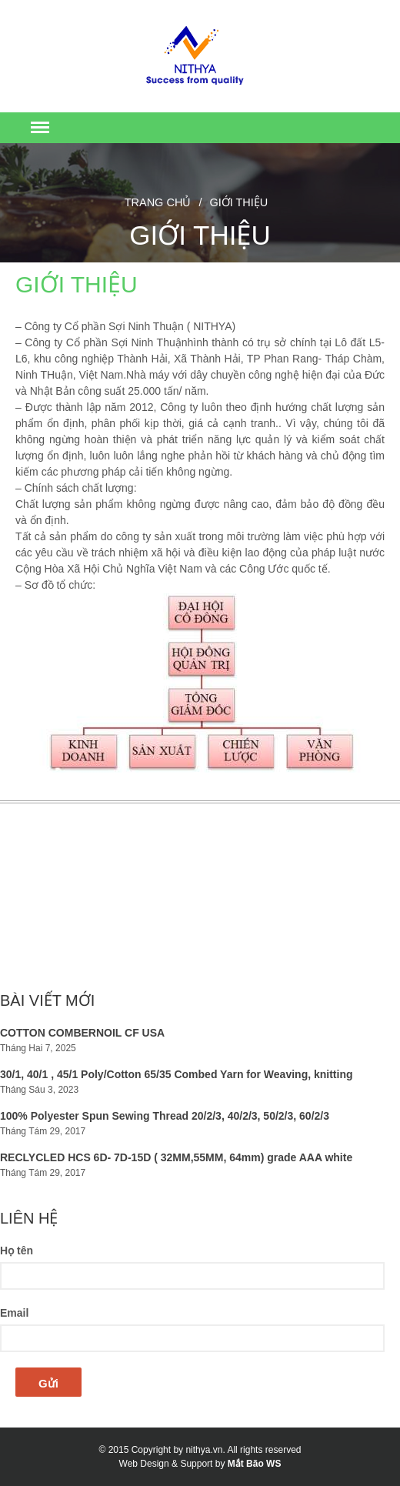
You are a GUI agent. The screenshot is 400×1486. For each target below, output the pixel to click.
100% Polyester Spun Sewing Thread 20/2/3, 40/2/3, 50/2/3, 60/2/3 (164, 1116)
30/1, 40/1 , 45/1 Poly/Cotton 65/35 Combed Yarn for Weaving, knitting (176, 1074)
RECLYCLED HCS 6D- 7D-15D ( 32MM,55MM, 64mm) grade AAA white (176, 1157)
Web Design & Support (166, 1463)
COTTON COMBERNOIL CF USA (82, 1033)
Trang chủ (158, 202)
